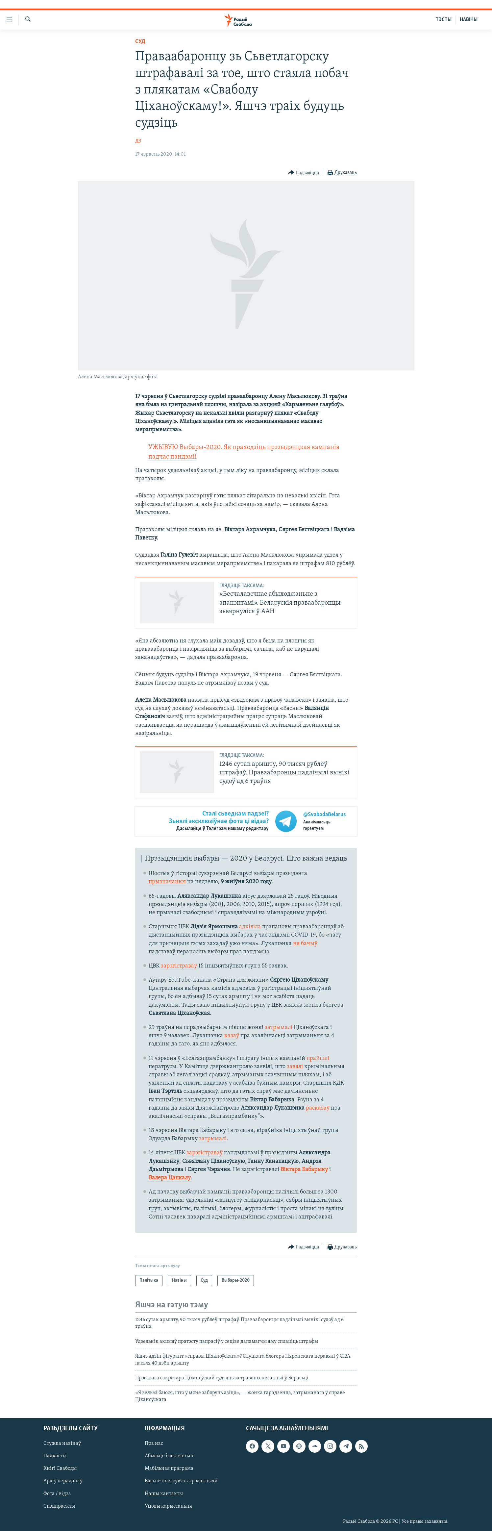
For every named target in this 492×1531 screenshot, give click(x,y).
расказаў (318, 1108)
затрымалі (278, 1027)
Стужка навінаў (62, 1443)
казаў (231, 1036)
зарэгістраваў (179, 966)
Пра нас (154, 1443)
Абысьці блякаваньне (170, 1456)
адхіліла (250, 927)
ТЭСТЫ (444, 19)
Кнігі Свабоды (60, 1468)
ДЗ (138, 141)
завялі (295, 1067)
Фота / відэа (57, 1493)
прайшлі (318, 1058)
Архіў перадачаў (63, 1481)
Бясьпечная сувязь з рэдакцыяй (181, 1481)
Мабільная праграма (169, 1468)
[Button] (303, 172)
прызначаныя (167, 882)
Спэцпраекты (59, 1506)
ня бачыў (305, 944)
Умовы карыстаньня (168, 1506)
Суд (140, 41)
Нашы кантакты (164, 1493)
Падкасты (54, 1456)
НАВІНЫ (469, 19)
